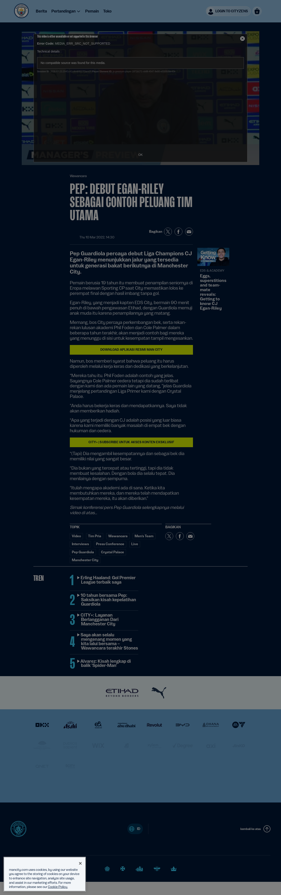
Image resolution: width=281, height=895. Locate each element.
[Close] (80, 863)
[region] (45, 874)
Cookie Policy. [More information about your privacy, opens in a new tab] (58, 887)
